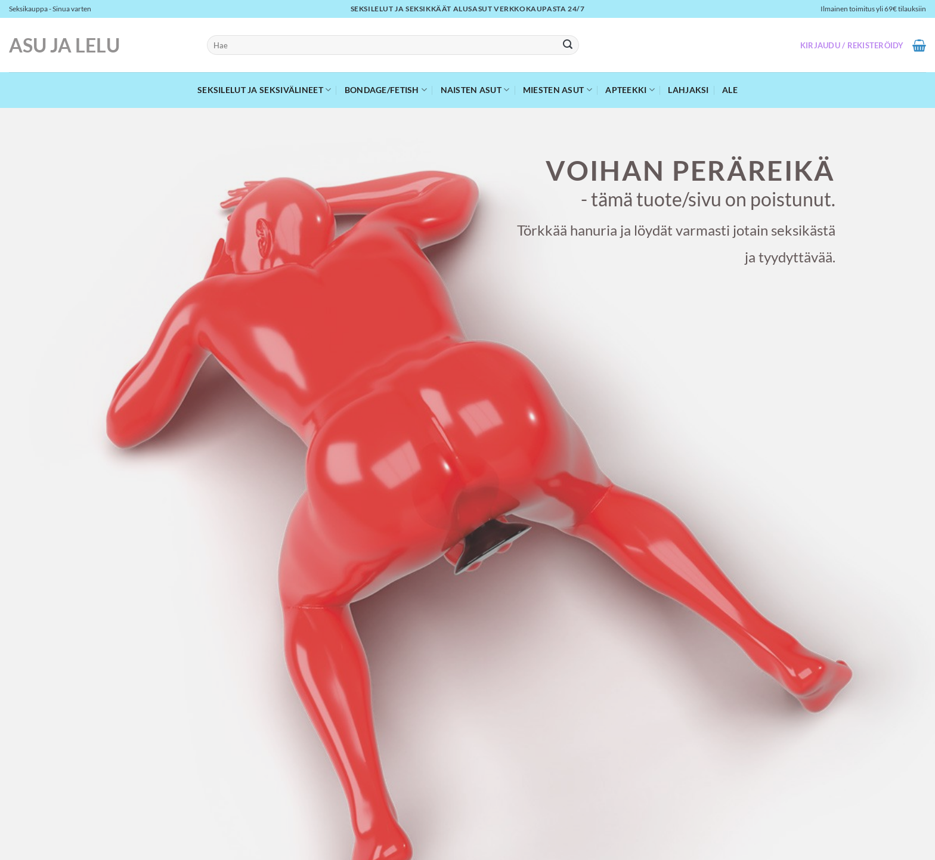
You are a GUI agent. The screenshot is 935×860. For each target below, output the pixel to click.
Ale (730, 90)
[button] (852, 45)
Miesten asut (557, 89)
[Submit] (568, 45)
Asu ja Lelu (64, 45)
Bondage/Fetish (386, 89)
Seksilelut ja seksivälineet (264, 89)
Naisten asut (475, 89)
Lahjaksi (688, 90)
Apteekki (630, 89)
